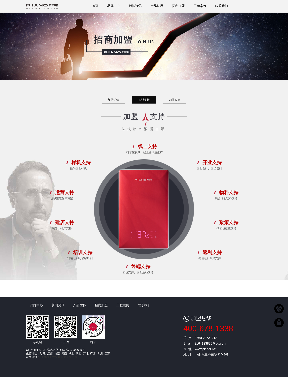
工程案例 (200, 6)
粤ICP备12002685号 (72, 349)
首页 (95, 6)
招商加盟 (178, 6)
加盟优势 (113, 99)
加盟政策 (174, 99)
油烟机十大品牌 (50, 357)
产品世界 (156, 6)
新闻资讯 (135, 6)
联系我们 (221, 6)
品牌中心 (113, 6)
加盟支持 (144, 99)
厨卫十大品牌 (68, 357)
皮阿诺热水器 (42, 7)
